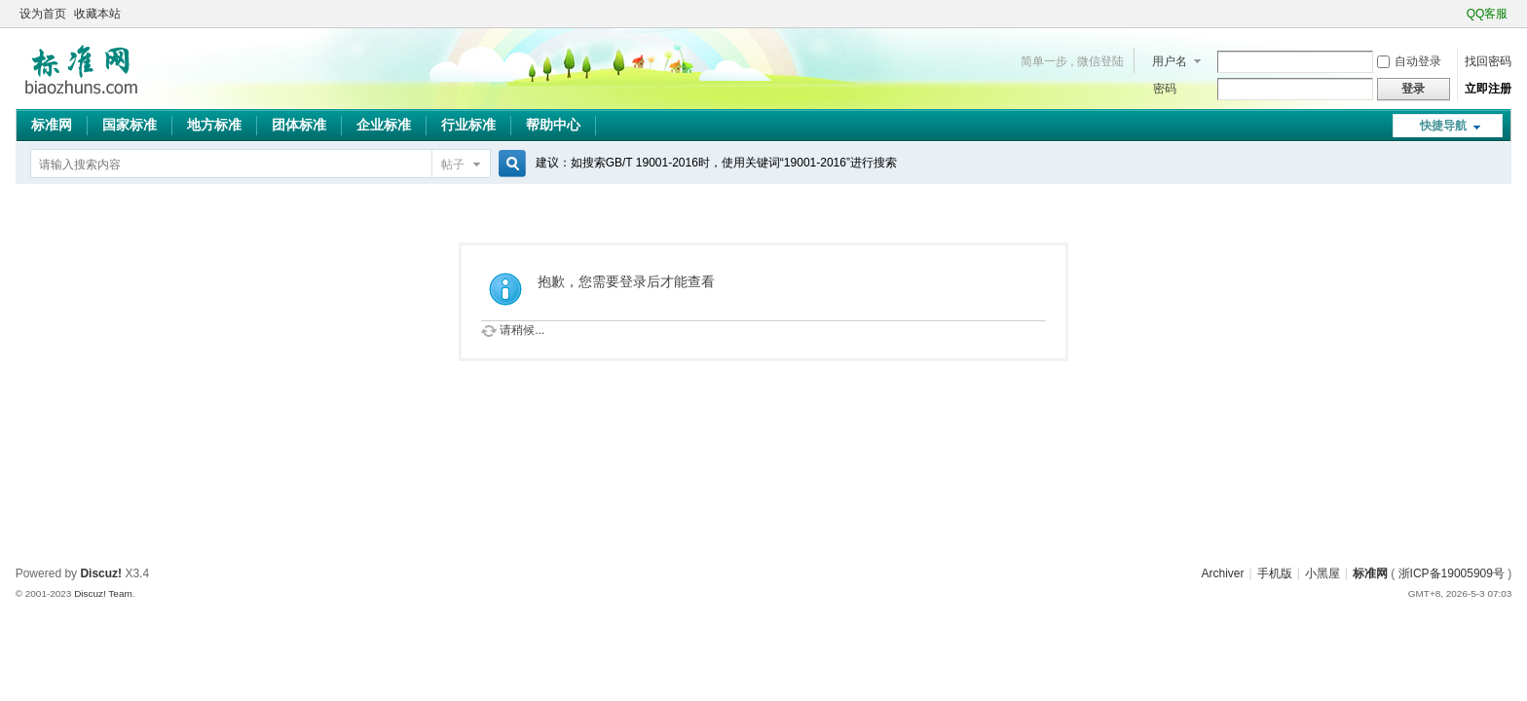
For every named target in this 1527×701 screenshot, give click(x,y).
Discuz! (101, 573)
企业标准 (383, 124)
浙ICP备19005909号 (1451, 573)
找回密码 (1488, 61)
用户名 (1169, 61)
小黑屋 (1322, 573)
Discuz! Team (103, 593)
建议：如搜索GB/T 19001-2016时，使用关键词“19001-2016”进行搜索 (716, 162)
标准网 (51, 124)
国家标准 (129, 124)
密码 (1164, 88)
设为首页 (42, 13)
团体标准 (299, 124)
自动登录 (1409, 61)
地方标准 (214, 124)
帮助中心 (553, 124)
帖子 (453, 164)
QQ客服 (1487, 13)
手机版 (1274, 573)
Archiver (1223, 573)
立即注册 (1488, 88)
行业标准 (468, 124)
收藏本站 (97, 13)
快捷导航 (1443, 125)
